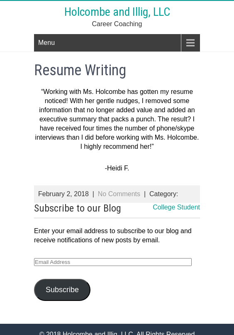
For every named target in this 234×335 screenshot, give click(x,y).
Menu (46, 42)
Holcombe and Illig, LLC (117, 12)
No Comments (119, 193)
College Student (176, 207)
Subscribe (62, 290)
